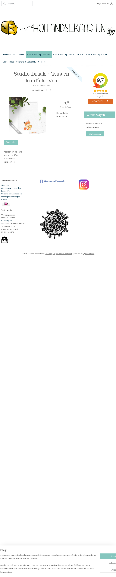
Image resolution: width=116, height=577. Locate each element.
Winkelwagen (95, 134)
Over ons (5, 185)
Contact (42, 61)
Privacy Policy (6, 191)
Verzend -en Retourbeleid (11, 194)
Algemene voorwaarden (11, 188)
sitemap (49, 254)
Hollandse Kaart (10, 54)
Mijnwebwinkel (88, 254)
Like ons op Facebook (52, 181)
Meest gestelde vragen (10, 196)
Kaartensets (8, 61)
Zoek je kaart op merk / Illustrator (68, 54)
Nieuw (21, 54)
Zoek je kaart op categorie (38, 54)
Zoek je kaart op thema (96, 54)
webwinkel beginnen (64, 254)
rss (54, 254)
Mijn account (105, 3)
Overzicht (10, 142)
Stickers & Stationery (26, 61)
